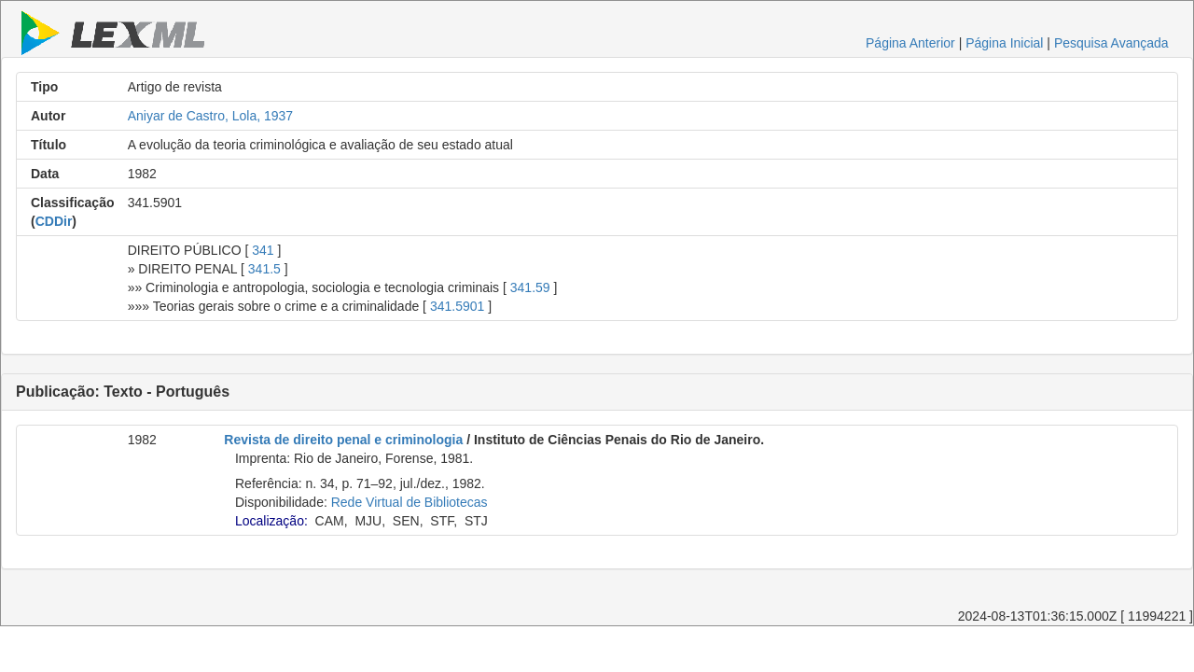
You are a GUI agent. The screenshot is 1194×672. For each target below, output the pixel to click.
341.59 (530, 287)
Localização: (271, 520)
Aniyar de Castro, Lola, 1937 (210, 115)
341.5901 (457, 306)
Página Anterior (910, 42)
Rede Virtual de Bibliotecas (409, 502)
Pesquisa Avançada (1111, 42)
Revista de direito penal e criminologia (343, 439)
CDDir (54, 221)
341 (262, 250)
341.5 (264, 268)
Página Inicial (1004, 42)
